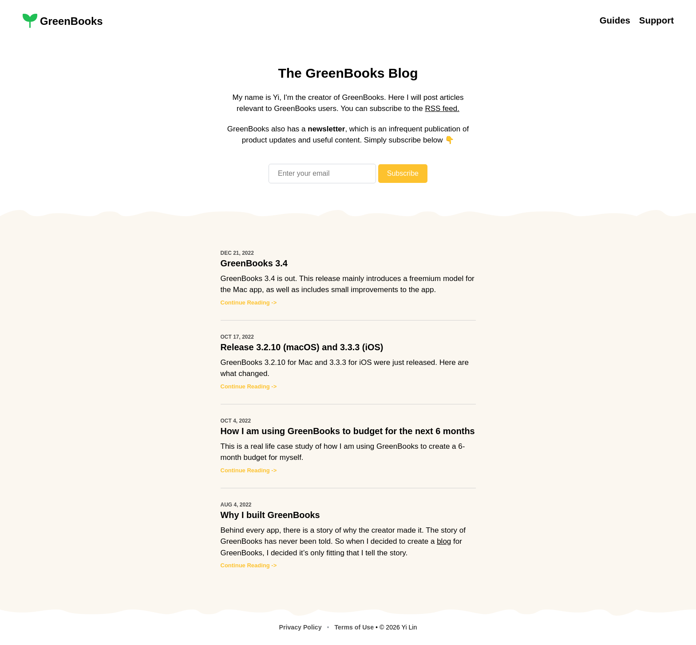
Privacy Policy (300, 627)
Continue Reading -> (249, 302)
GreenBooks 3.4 (254, 263)
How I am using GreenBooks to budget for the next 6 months (348, 431)
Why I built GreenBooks (270, 515)
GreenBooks (71, 21)
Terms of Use (354, 627)
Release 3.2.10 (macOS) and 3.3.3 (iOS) (302, 347)
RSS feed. (442, 108)
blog (444, 541)
